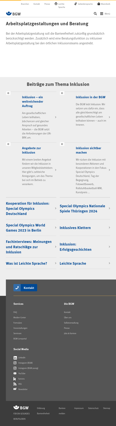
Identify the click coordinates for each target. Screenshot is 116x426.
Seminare (17, 333)
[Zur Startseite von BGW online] (13, 13)
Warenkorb (105, 3)
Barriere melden (62, 411)
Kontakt (37, 3)
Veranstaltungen (20, 328)
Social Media (21, 349)
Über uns (67, 317)
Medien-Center (19, 317)
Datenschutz (93, 408)
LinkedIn (19, 357)
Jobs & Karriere (70, 333)
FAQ (15, 312)
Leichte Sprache (61, 5)
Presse (47, 3)
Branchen (25, 3)
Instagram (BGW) (23, 362)
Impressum (79, 408)
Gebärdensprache (85, 3)
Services (18, 304)
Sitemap (106, 408)
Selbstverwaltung (71, 322)
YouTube (19, 373)
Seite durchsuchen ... (95, 13)
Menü (107, 13)
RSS (17, 383)
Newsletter (20, 389)
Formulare (17, 322)
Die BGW (69, 304)
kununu (19, 378)
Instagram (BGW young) (25, 368)
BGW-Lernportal (20, 338)
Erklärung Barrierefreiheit (43, 411)
